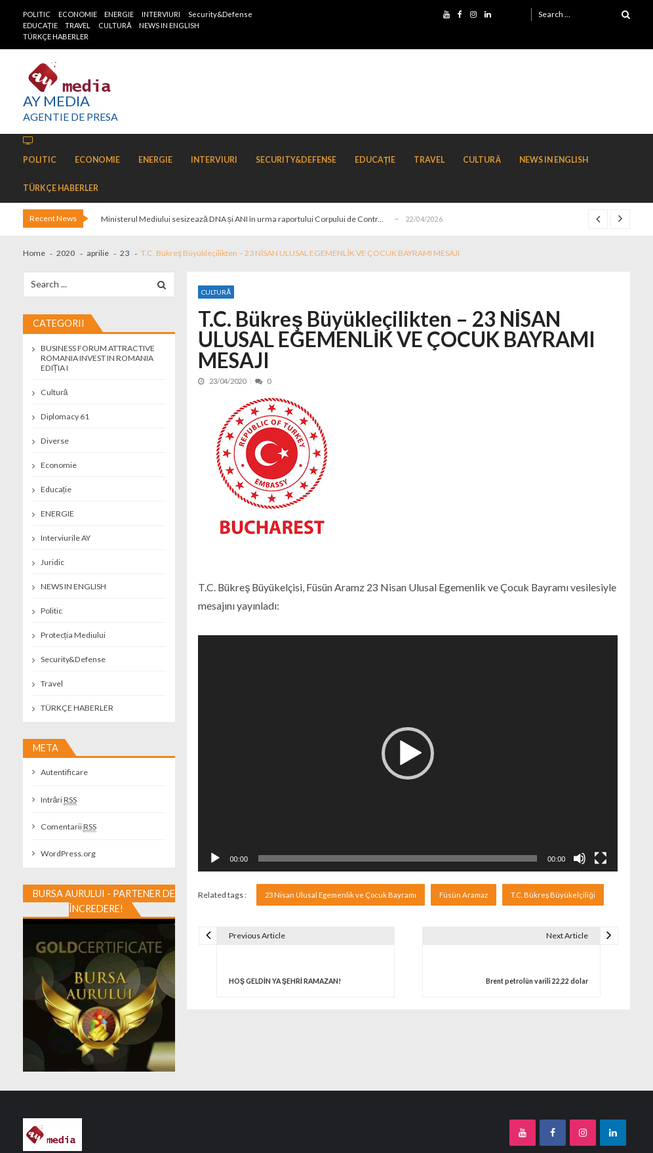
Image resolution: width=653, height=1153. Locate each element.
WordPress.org (68, 853)
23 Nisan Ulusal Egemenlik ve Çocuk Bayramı (340, 895)
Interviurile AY (65, 538)
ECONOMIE (77, 14)
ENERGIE (119, 14)
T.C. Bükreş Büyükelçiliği (553, 895)
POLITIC (36, 14)
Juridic (52, 562)
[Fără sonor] (579, 858)
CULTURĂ (114, 25)
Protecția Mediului (73, 635)
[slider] (397, 858)
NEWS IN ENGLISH (169, 25)
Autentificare (64, 772)
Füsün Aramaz (463, 895)
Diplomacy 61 (65, 416)
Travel (52, 683)
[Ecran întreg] (600, 858)
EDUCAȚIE (40, 25)
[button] (408, 753)
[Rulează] (215, 858)
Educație (56, 489)
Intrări (59, 800)
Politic (51, 611)
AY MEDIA (56, 101)
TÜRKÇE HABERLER (56, 36)
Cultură (216, 292)
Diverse (55, 441)
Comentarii (68, 826)
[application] (408, 753)
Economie (59, 465)
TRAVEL (77, 25)
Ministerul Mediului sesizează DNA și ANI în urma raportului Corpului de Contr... (242, 219)
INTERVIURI (161, 14)
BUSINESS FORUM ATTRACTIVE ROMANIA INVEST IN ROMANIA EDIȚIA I (98, 358)
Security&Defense (220, 14)
